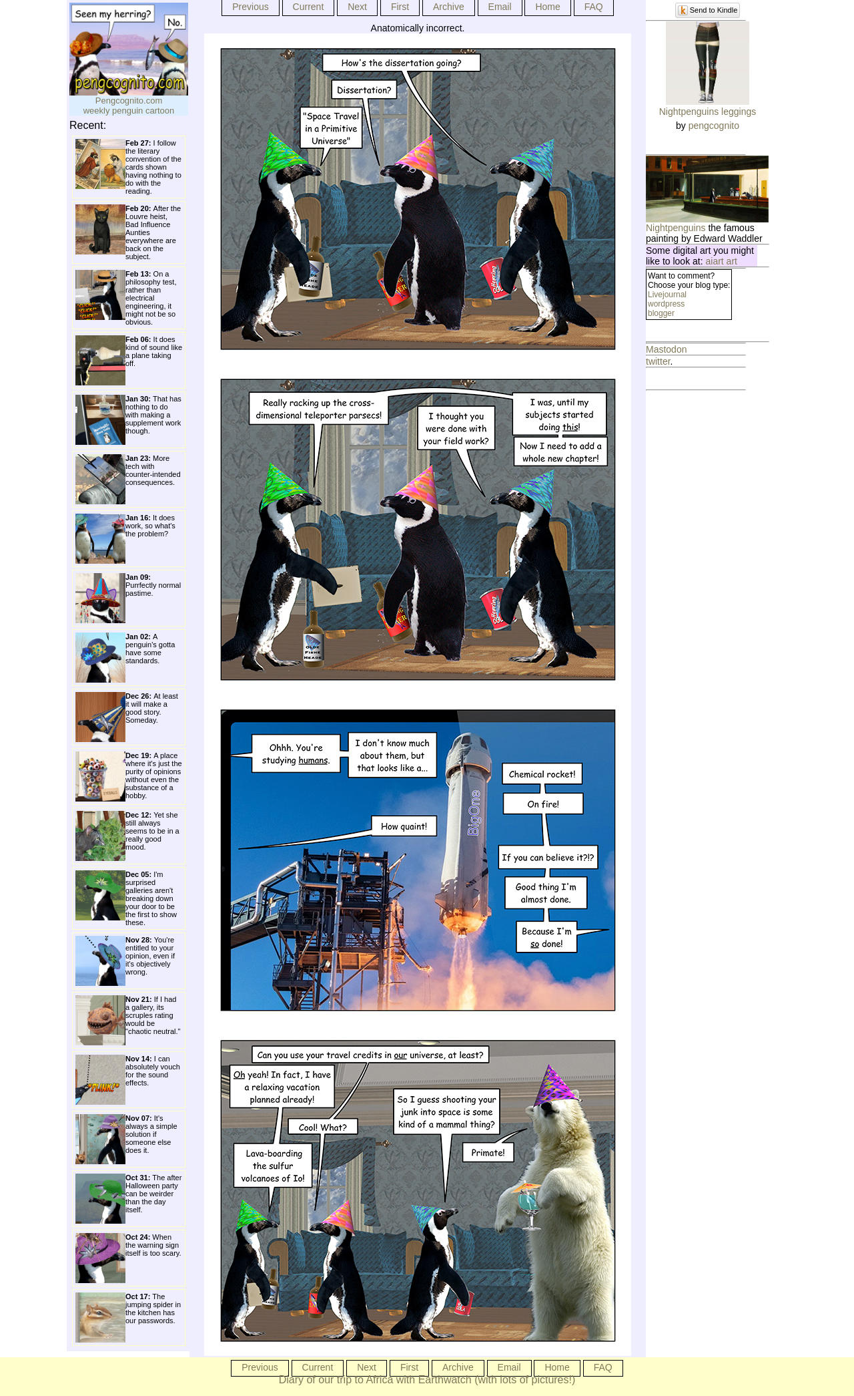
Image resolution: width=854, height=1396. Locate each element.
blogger (661, 313)
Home (547, 6)
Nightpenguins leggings (708, 111)
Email (500, 6)
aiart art (721, 261)
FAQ (593, 6)
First (400, 6)
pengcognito (714, 125)
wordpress (666, 304)
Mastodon (666, 349)
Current (308, 6)
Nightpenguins (676, 227)
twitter (658, 361)
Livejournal (667, 294)
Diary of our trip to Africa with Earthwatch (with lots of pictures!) (427, 1379)
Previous (250, 6)
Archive (448, 6)
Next (357, 6)
